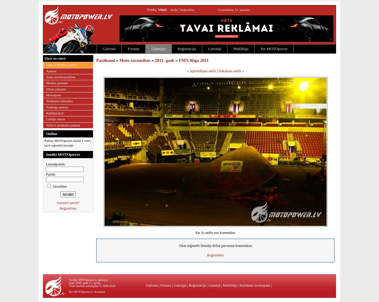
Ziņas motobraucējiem (61, 77)
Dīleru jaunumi (56, 89)
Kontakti (100, 291)
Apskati (51, 71)
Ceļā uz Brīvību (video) (61, 65)
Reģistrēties (187, 10)
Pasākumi (105, 60)
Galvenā (109, 48)
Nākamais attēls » (231, 71)
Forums (133, 48)
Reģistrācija (187, 48)
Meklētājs (240, 48)
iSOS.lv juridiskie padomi (63, 125)
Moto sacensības (134, 60)
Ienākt (174, 10)
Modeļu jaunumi (57, 83)
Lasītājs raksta (55, 119)
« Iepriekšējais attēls (201, 71)
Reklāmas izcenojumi (255, 285)
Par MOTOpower (274, 48)
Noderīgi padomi (57, 107)
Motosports (53, 95)
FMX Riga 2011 (194, 60)
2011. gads (164, 60)
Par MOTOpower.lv (81, 291)
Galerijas (159, 48)
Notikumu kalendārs (59, 101)
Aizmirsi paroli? (68, 203)
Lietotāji (214, 48)
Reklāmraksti (55, 113)
